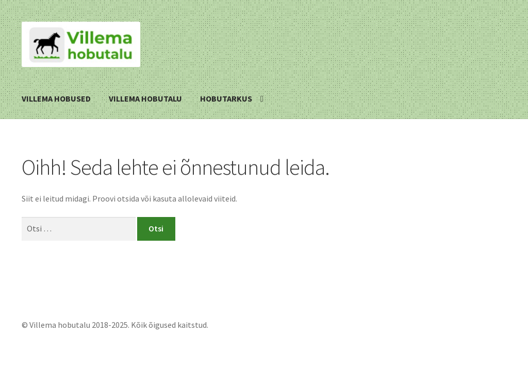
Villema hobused (56, 98)
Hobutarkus (226, 98)
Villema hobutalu (145, 98)
